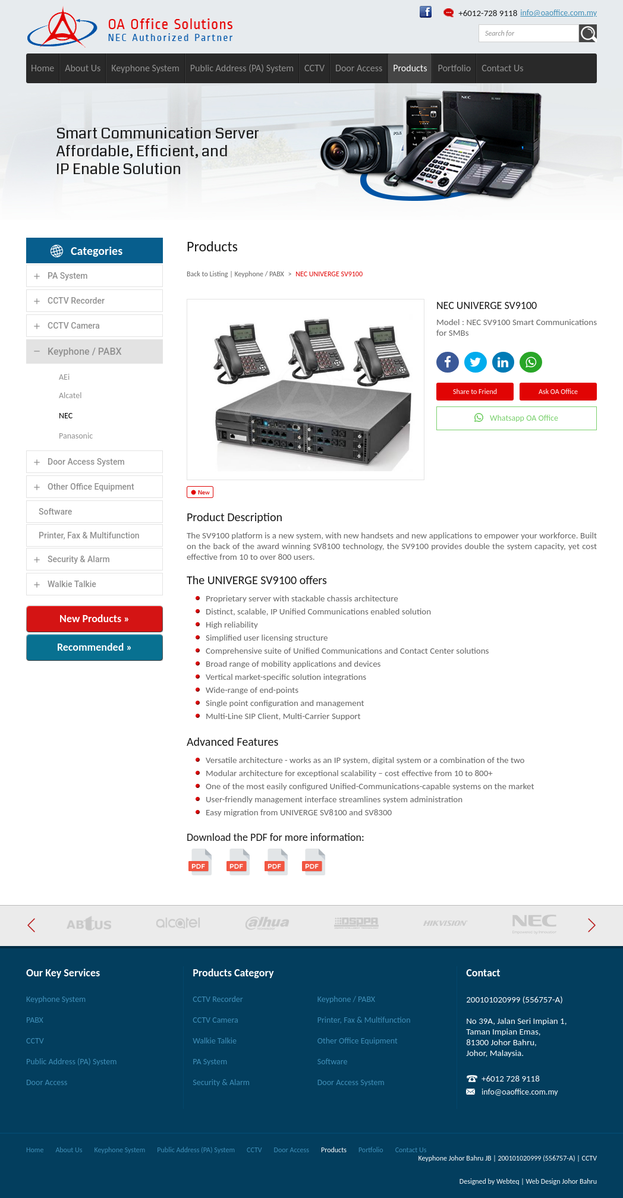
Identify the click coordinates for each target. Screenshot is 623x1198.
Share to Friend (475, 391)
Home (42, 68)
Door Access (358, 68)
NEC (66, 416)
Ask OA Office (558, 391)
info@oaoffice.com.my (558, 13)
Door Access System (86, 461)
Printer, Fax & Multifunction (89, 535)
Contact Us (502, 68)
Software (55, 511)
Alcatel (70, 395)
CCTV (314, 68)
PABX (34, 1020)
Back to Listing (207, 274)
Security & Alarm (79, 559)
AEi (64, 377)
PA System (68, 275)
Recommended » (94, 647)
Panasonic (76, 436)
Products (410, 68)
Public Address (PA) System (242, 68)
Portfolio (454, 68)
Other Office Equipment (91, 486)
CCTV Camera (74, 325)
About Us (82, 68)
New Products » (94, 618)
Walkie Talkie (72, 584)
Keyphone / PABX (85, 351)
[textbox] (529, 33)
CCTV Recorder (76, 300)
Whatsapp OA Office (524, 418)
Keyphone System (145, 68)
